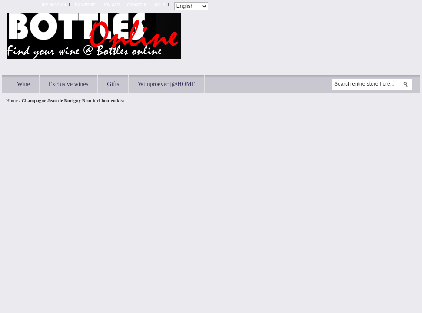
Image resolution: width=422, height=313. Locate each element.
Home (12, 100)
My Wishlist (84, 4)
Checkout (136, 4)
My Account (54, 4)
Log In (159, 4)
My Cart (112, 4)
